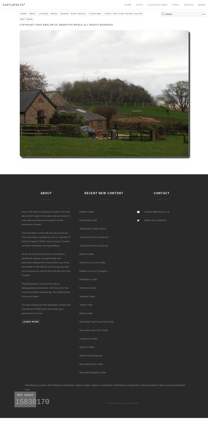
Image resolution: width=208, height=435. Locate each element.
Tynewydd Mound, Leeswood (93, 237)
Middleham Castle (88, 279)
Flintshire (95, 14)
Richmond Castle (87, 288)
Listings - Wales (48, 14)
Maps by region (83, 385)
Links (27, 389)
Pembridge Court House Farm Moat (96, 321)
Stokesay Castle (87, 296)
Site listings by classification (61, 385)
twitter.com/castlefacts (155, 220)
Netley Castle (85, 313)
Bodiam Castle (86, 212)
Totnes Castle (85, 305)
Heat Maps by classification (127, 385)
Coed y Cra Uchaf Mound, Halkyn (123, 14)
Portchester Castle (88, 220)
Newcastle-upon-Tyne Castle (93, 330)
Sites (139, 5)
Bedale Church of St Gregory (93, 271)
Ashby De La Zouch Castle (92, 262)
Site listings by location (36, 385)
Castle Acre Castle (88, 338)
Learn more (31, 321)
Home (128, 5)
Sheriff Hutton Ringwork (90, 355)
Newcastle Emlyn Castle (91, 364)
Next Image (26, 19)
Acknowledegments (175, 385)
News (201, 5)
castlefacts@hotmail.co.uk (156, 212)
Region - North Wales (73, 14)
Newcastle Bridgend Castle (92, 372)
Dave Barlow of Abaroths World (59, 25)
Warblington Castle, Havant (92, 228)
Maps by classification (102, 385)
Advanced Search (149, 385)
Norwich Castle (86, 347)
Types (175, 5)
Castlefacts (14, 4)
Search (189, 5)
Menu (32, 14)
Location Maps (157, 5)
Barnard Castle (86, 254)
